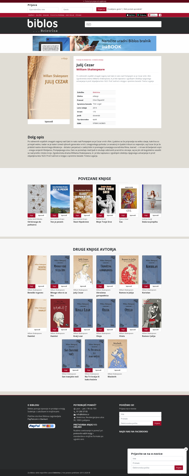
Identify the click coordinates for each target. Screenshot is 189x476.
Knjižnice (31, 15)
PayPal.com (33, 419)
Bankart (44, 419)
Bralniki (46, 15)
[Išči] (123, 24)
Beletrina (96, 92)
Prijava (157, 423)
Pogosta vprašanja (57, 15)
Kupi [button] (31, 215)
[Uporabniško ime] (43, 9)
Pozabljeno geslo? (114, 9)
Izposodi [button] (49, 121)
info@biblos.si (82, 414)
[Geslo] (77, 9)
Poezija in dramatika (83, 60)
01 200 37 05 (82, 411)
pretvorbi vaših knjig (82, 433)
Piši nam (78, 15)
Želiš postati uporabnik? (133, 9)
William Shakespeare (90, 69)
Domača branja (97, 60)
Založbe (39, 15)
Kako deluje (70, 15)
